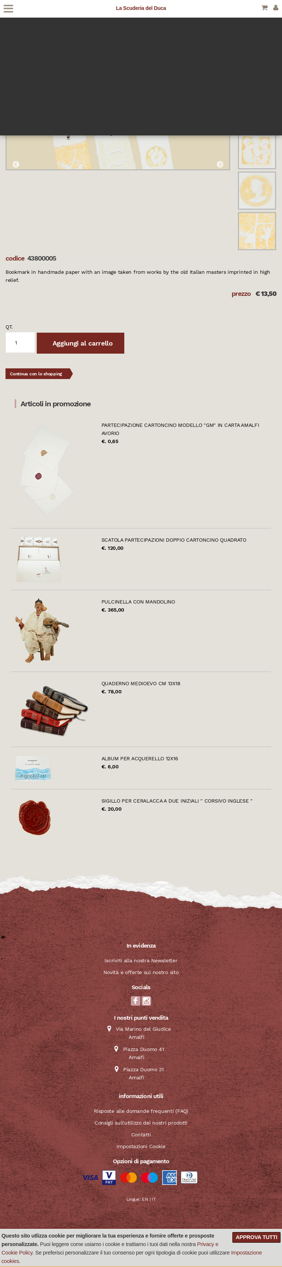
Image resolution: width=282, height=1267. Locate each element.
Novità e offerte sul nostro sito (140, 972)
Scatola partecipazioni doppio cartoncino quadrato (173, 540)
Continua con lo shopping (36, 373)
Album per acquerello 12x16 (139, 758)
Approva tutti (256, 1237)
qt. (9, 327)
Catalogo (16, 43)
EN (145, 1199)
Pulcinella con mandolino (138, 602)
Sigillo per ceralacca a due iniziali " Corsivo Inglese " (177, 801)
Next (220, 165)
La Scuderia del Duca (141, 8)
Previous (15, 165)
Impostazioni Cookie (141, 1146)
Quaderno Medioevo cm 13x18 (141, 683)
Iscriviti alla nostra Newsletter (140, 960)
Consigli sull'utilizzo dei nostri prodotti (141, 1123)
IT (154, 1199)
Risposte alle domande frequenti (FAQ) (141, 1111)
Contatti (141, 1134)
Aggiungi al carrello (82, 343)
